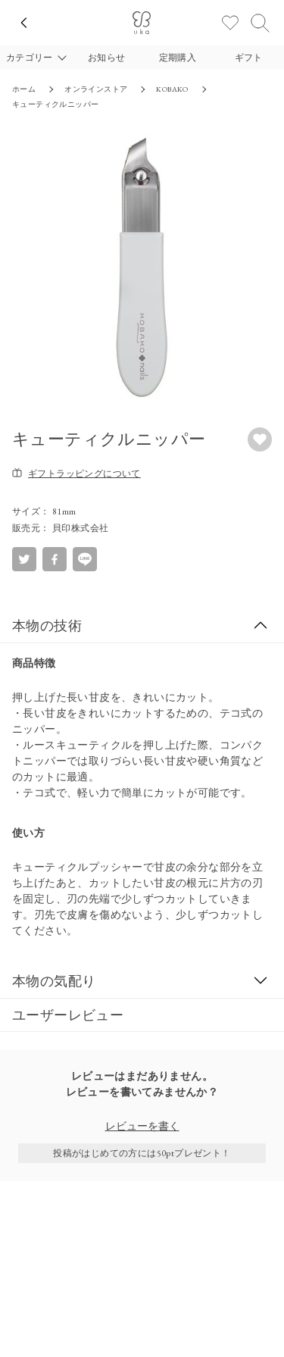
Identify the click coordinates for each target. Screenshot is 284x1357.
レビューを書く (142, 1126)
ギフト (249, 58)
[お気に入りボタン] (260, 439)
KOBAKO (172, 89)
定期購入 (178, 58)
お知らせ (107, 58)
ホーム (24, 89)
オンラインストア (95, 89)
